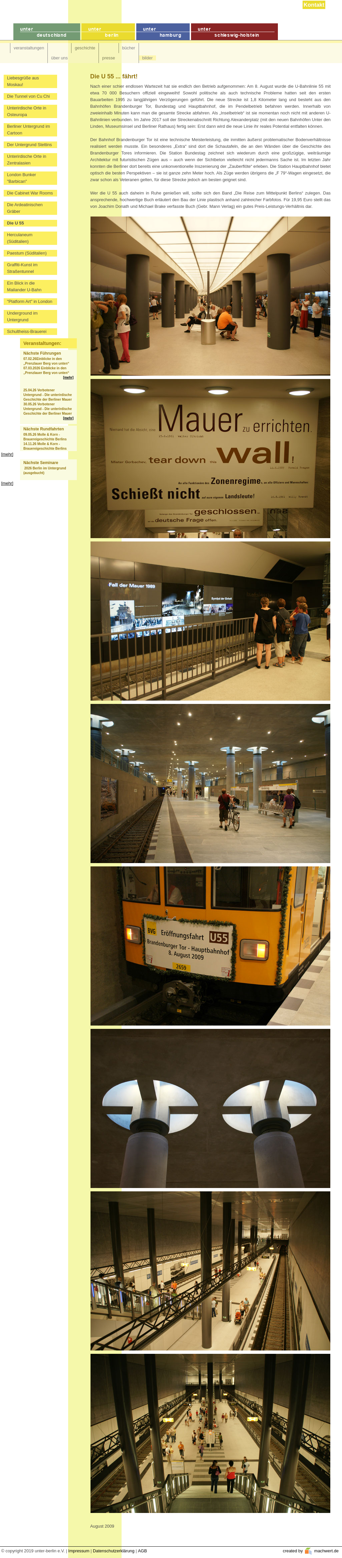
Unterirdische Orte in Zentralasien (26, 159)
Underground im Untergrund (22, 316)
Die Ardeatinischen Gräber (25, 208)
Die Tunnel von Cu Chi (28, 96)
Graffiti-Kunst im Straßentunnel (22, 268)
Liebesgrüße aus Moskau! (23, 81)
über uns (59, 57)
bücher (128, 47)
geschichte (85, 47)
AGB (142, 1550)
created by (293, 1550)
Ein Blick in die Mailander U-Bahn (24, 286)
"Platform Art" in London (29, 301)
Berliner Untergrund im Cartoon (28, 129)
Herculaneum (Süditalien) (19, 238)
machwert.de (326, 1550)
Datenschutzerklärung (113, 1550)
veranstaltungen (29, 47)
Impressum (78, 1550)
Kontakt (314, 5)
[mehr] (68, 377)
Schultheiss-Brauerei (26, 331)
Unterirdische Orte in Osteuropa (26, 111)
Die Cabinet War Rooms (30, 193)
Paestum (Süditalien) (27, 253)
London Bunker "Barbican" (21, 178)
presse (108, 57)
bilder (147, 57)
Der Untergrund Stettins (29, 144)
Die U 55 (15, 223)
